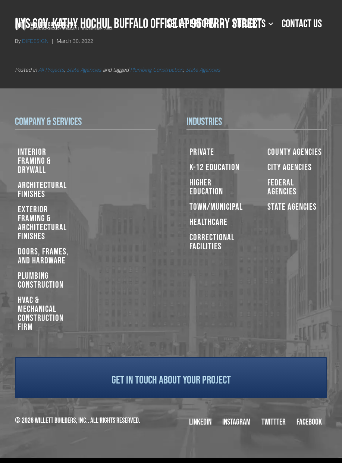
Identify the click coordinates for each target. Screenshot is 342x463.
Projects (249, 24)
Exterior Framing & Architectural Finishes (42, 223)
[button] (222, 24)
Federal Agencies (281, 187)
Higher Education (206, 187)
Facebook (309, 422)
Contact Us (302, 24)
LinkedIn (200, 422)
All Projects (51, 69)
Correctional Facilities (212, 242)
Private (201, 152)
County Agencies (294, 152)
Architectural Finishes (42, 190)
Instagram (236, 422)
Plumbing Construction (156, 69)
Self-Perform (191, 24)
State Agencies (84, 69)
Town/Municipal (216, 206)
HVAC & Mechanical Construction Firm (40, 313)
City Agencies (289, 167)
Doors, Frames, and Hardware (43, 256)
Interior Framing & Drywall (34, 161)
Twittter (273, 422)
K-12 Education (214, 167)
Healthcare (208, 222)
